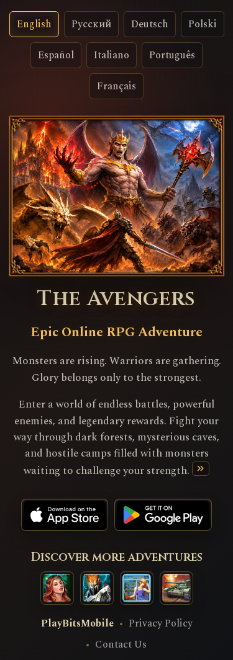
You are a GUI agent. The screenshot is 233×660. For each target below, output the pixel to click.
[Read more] (200, 469)
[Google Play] (163, 515)
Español (56, 55)
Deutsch (149, 24)
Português (172, 55)
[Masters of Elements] (57, 588)
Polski (202, 24)
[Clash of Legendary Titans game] (97, 588)
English (34, 24)
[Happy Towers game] (136, 588)
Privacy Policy (161, 623)
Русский (91, 24)
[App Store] (64, 515)
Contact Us (121, 644)
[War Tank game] (176, 588)
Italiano (111, 55)
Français (116, 86)
